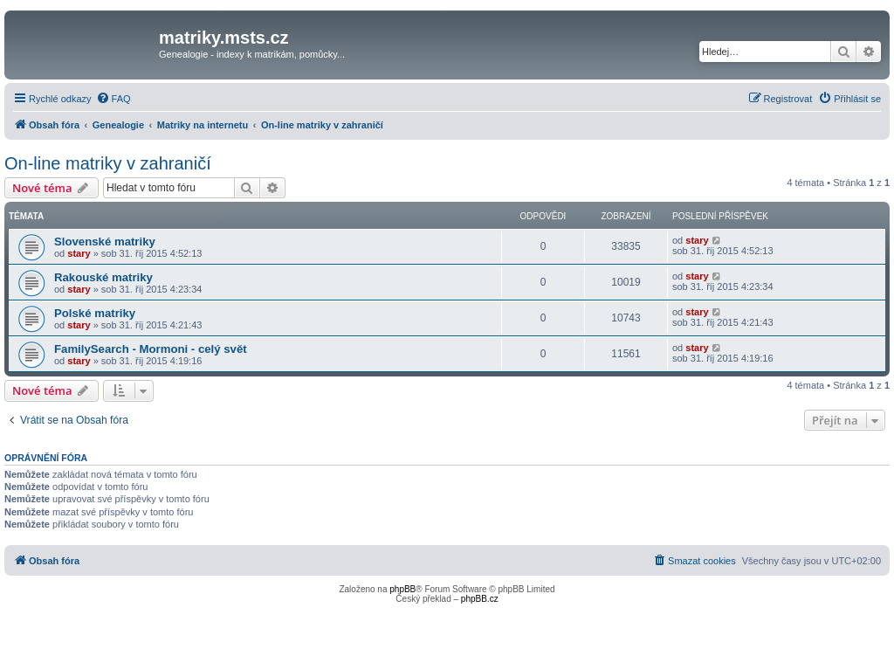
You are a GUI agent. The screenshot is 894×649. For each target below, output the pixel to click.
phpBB (402, 589)
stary (78, 253)
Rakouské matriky (103, 277)
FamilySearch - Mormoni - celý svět (150, 349)
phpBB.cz (480, 599)
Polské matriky (94, 313)
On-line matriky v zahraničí (107, 163)
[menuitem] (113, 98)
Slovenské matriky (104, 241)
